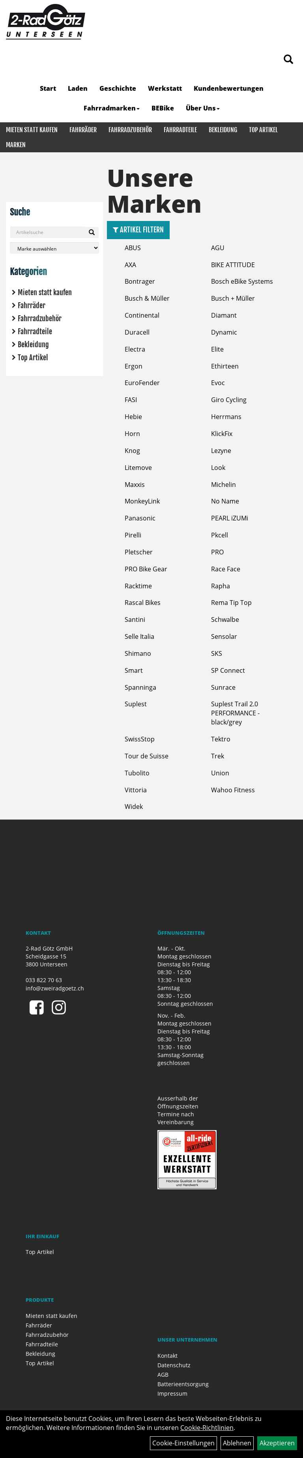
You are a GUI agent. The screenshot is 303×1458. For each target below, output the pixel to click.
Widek (134, 806)
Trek (217, 756)
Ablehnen (237, 1443)
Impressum (172, 1393)
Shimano (138, 653)
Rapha (220, 586)
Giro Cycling (229, 399)
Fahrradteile (180, 130)
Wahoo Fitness (233, 790)
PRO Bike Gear (146, 569)
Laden (78, 88)
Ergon (133, 366)
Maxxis (135, 484)
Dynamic (224, 332)
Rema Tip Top (231, 602)
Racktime (138, 586)
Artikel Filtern (138, 229)
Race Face (225, 569)
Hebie (133, 416)
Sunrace (223, 687)
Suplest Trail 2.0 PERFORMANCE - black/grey (235, 713)
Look (218, 467)
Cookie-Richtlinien (207, 1427)
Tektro (220, 739)
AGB (162, 1374)
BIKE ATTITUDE (233, 264)
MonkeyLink (142, 501)
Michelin (223, 484)
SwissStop (140, 739)
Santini (135, 619)
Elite (217, 349)
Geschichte (117, 88)
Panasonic (140, 518)
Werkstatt (165, 88)
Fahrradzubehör (130, 130)
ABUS (133, 247)
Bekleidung (223, 130)
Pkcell (219, 535)
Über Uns (203, 108)
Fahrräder (83, 130)
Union (220, 773)
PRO (217, 552)
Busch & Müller (147, 298)
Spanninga (140, 687)
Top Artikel (263, 130)
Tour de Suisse (146, 756)
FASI (131, 399)
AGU (217, 247)
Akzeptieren (277, 1443)
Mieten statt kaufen (32, 130)
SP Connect (228, 670)
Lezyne (221, 450)
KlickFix (221, 433)
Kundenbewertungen (229, 88)
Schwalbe (225, 619)
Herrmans (226, 416)
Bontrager (140, 281)
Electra (135, 349)
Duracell (137, 332)
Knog (132, 450)
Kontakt (167, 1355)
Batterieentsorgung (183, 1384)
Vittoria (136, 790)
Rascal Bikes (143, 602)
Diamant (224, 315)
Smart (134, 670)
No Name (225, 501)
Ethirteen (225, 366)
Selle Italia (139, 636)
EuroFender (142, 382)
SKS (216, 653)
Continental (142, 315)
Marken (16, 145)
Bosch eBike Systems (242, 281)
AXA (130, 264)
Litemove (138, 467)
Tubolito (137, 773)
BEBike (163, 108)
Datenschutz (174, 1365)
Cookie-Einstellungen (183, 1443)
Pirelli (133, 535)
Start (48, 88)
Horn (132, 433)
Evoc (218, 382)
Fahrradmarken (112, 108)
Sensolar (224, 636)
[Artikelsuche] (288, 59)
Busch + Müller (233, 298)
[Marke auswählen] (54, 248)
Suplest (136, 704)
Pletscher (139, 552)
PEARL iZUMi (229, 518)
